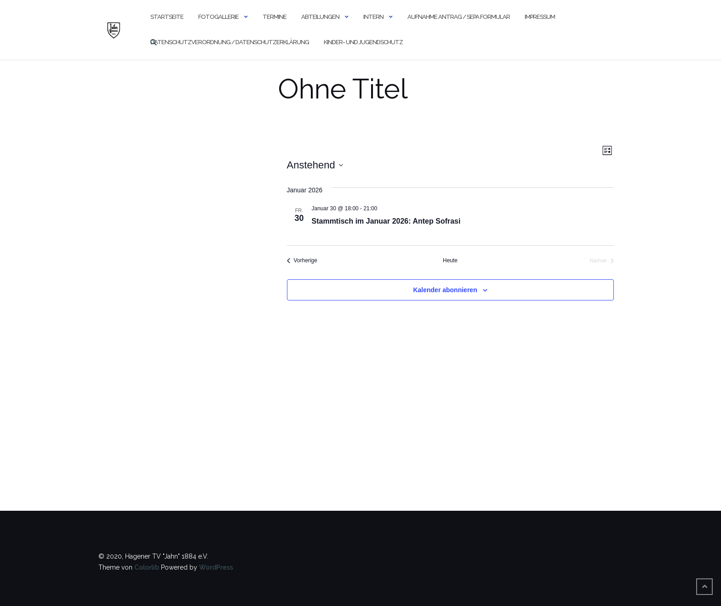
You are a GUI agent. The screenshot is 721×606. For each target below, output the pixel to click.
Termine (274, 16)
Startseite (166, 16)
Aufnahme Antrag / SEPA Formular (458, 16)
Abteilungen (320, 16)
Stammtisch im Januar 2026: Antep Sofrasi (386, 221)
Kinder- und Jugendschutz (363, 42)
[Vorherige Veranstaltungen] (302, 261)
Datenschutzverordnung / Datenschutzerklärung (229, 42)
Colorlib (146, 567)
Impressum (540, 16)
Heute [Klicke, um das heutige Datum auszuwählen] (450, 260)
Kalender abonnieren (445, 290)
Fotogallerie (218, 16)
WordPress (216, 567)
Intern (373, 16)
